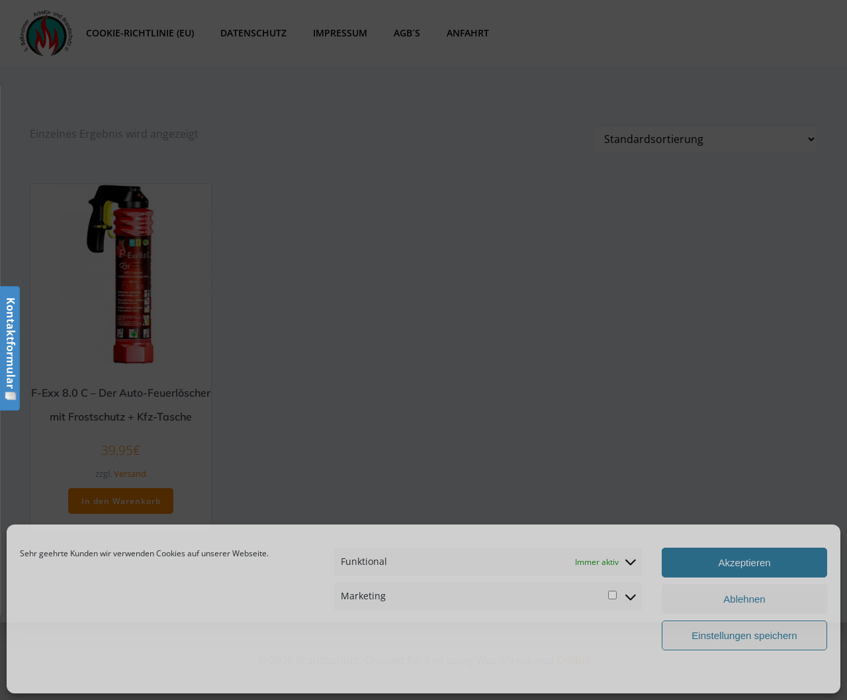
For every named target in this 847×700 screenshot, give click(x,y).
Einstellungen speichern (744, 635)
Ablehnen (744, 599)
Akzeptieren (744, 562)
